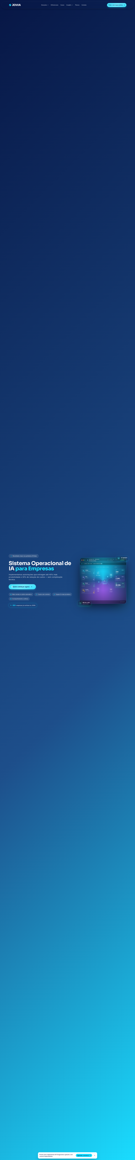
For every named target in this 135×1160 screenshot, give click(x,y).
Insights (69, 5)
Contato (84, 5)
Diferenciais (54, 5)
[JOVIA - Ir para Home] (15, 5)
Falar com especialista (117, 5)
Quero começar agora (22, 587)
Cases (62, 5)
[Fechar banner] (95, 1155)
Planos (77, 5)
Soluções (45, 5)
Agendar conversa (84, 1155)
